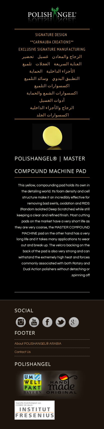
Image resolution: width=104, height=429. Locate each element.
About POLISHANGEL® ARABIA (38, 343)
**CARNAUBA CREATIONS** (52, 41)
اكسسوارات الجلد (53, 114)
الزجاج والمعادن (67, 56)
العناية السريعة (68, 63)
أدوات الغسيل (52, 100)
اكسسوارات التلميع (52, 85)
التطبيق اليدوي (66, 78)
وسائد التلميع (36, 78)
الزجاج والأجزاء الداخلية (52, 107)
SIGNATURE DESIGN (51, 34)
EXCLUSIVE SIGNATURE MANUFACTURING (52, 49)
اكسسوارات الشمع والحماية (52, 92)
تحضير (28, 56)
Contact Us (23, 352)
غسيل (43, 56)
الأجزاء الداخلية (60, 71)
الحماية (36, 71)
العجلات (43, 63)
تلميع (27, 63)
